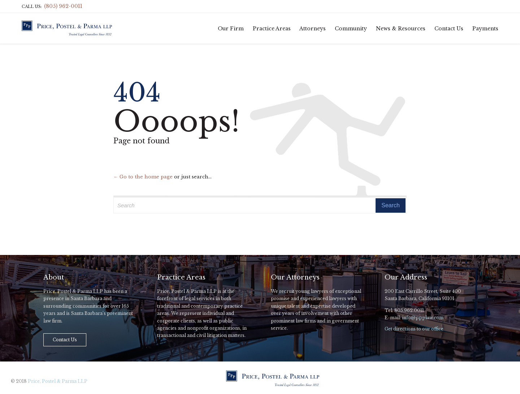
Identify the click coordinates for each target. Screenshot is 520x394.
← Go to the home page (143, 177)
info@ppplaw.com (422, 317)
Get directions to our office (414, 329)
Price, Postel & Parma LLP (57, 381)
